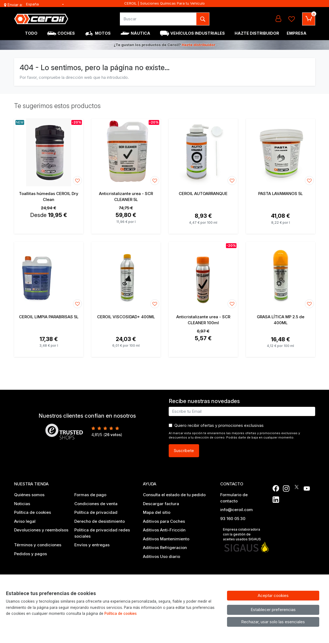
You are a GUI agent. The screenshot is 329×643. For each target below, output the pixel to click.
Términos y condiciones (37, 544)
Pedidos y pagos (30, 553)
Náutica (140, 33)
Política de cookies (32, 512)
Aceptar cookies (273, 595)
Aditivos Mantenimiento (166, 538)
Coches (66, 33)
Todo (31, 33)
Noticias (22, 503)
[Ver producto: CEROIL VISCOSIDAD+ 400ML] (126, 276)
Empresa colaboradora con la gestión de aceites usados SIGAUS (242, 534)
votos (113, 435)
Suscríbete (184, 450)
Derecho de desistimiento (99, 521)
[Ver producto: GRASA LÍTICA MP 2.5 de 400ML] (280, 276)
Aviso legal (25, 521)
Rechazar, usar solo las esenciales (273, 621)
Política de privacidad (95, 512)
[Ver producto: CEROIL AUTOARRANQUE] (203, 152)
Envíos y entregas (92, 544)
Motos (103, 33)
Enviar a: (15, 5)
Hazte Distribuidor (257, 33)
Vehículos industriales (197, 33)
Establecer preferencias (273, 609)
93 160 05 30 (232, 518)
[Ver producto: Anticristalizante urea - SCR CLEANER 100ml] (203, 276)
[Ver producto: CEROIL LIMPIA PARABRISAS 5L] (48, 276)
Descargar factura (161, 503)
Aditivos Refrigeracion (165, 547)
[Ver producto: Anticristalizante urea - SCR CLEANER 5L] (126, 152)
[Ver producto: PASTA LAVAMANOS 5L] (280, 152)
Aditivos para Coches (164, 521)
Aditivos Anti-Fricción (164, 529)
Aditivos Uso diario (161, 556)
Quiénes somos (29, 494)
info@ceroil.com (236, 509)
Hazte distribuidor (198, 45)
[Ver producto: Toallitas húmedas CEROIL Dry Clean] (48, 152)
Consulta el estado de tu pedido (174, 494)
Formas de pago (90, 494)
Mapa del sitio (156, 512)
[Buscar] (158, 18)
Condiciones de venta (95, 503)
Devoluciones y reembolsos (41, 529)
